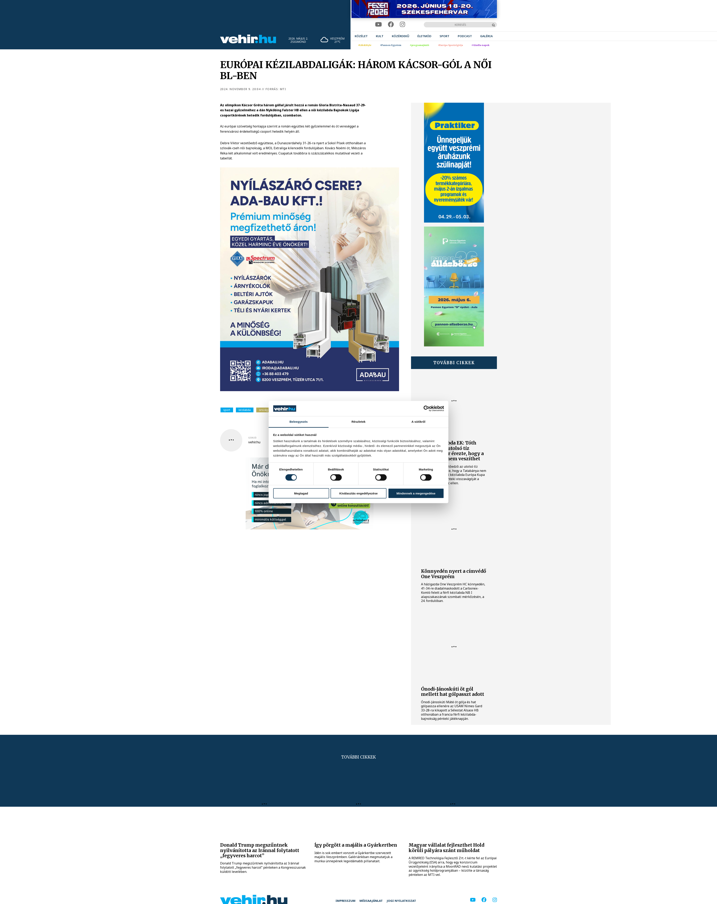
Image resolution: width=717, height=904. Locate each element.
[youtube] (378, 24)
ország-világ (267, 410)
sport (226, 410)
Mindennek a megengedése (415, 493)
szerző (252, 437)
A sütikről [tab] (418, 421)
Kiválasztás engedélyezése (358, 493)
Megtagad (301, 493)
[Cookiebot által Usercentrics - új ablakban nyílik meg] (426, 409)
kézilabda (245, 410)
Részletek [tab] (358, 421)
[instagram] (402, 24)
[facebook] (391, 24)
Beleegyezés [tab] (298, 421)
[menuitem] (361, 36)
